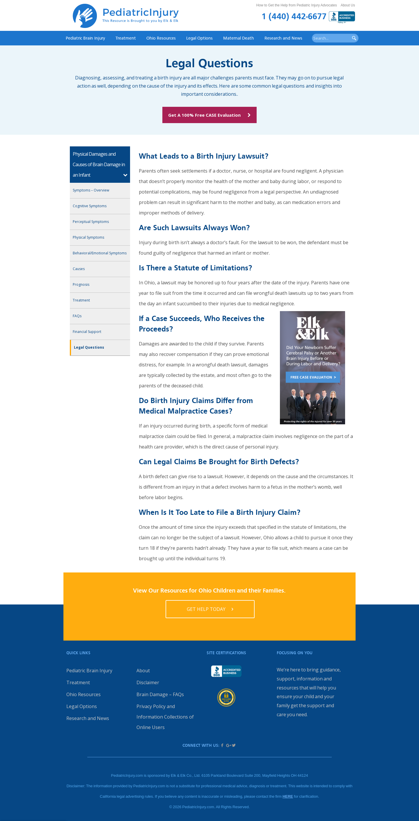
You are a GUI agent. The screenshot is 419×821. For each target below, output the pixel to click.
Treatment (126, 38)
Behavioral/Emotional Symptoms (100, 253)
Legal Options (199, 38)
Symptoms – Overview (91, 190)
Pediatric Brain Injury (85, 38)
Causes (79, 268)
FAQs (77, 315)
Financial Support (87, 331)
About (143, 670)
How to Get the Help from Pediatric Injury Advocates (296, 5)
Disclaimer (147, 682)
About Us (348, 5)
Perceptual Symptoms (91, 221)
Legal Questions (89, 347)
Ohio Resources (161, 38)
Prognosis (81, 284)
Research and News (283, 38)
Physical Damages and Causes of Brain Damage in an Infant (99, 164)
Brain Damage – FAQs (160, 694)
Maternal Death (238, 38)
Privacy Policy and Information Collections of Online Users (165, 716)
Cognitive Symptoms (89, 205)
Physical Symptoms (88, 237)
